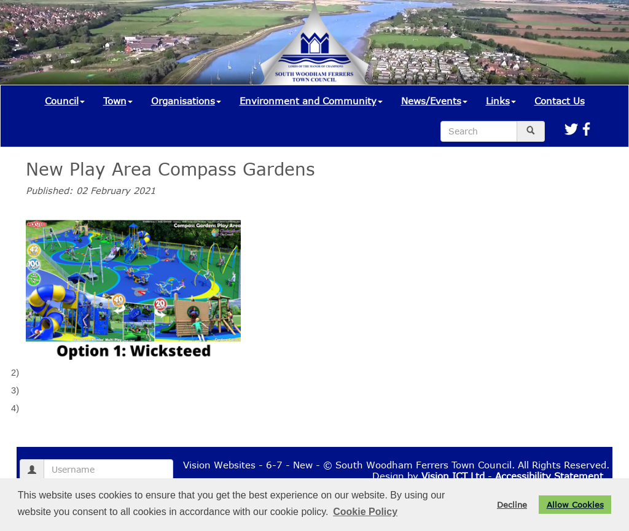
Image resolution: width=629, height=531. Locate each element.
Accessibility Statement (549, 475)
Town (118, 100)
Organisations (186, 100)
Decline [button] (512, 505)
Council (65, 100)
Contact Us (559, 100)
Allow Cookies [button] (575, 505)
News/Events (434, 100)
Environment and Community (311, 100)
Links (501, 100)
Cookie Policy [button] (365, 511)
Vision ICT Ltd (453, 475)
